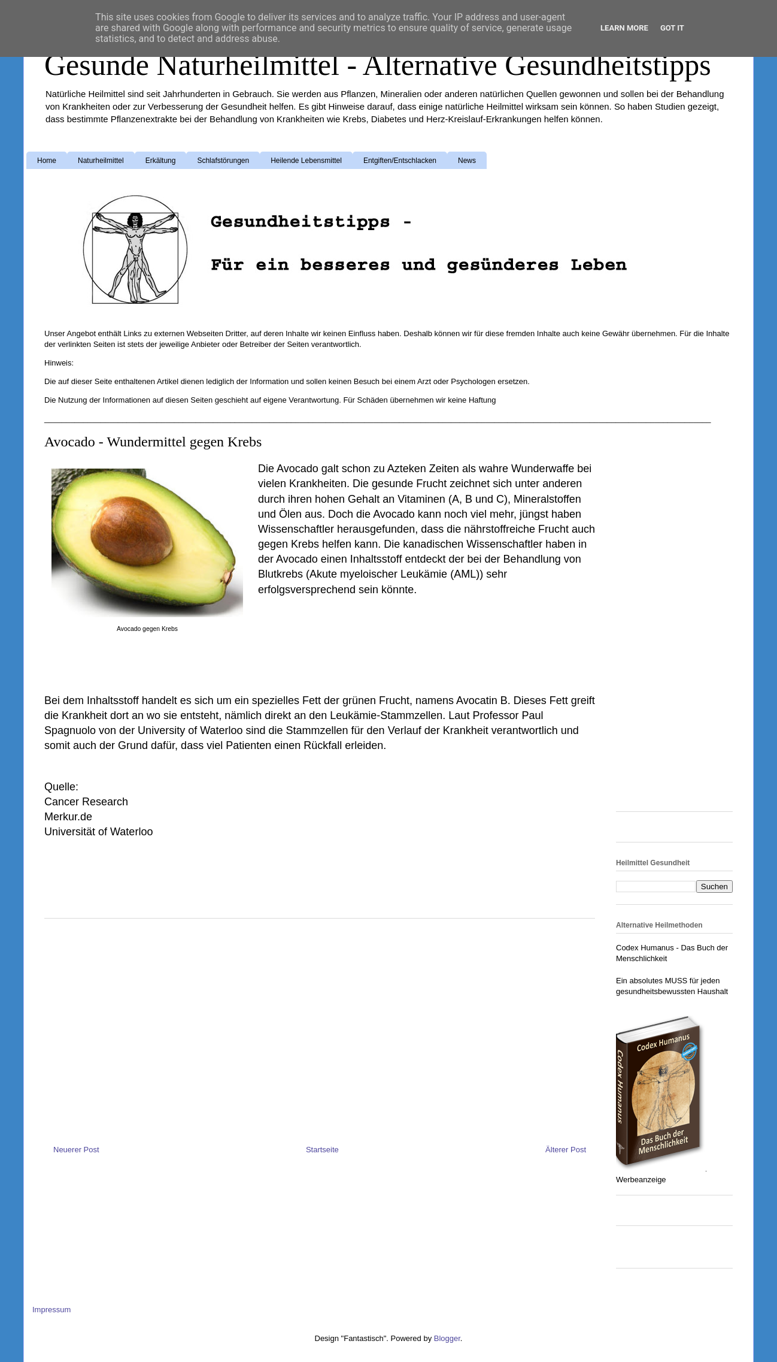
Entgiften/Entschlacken (399, 160)
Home (46, 160)
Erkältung (160, 160)
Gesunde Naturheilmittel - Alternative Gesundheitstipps (377, 64)
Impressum (51, 1309)
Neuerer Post (76, 1149)
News (467, 160)
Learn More (624, 27)
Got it (672, 27)
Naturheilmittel (101, 160)
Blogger (447, 1338)
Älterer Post (565, 1149)
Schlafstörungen (223, 160)
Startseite (322, 1149)
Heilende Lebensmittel (306, 160)
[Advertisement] (354, 638)
